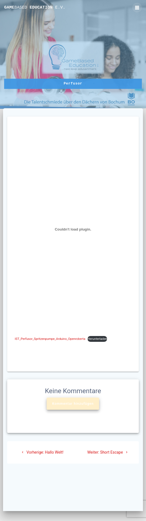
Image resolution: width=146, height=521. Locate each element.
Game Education (34, 8)
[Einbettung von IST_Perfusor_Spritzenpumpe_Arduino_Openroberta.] (73, 229)
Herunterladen (97, 339)
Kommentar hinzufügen (73, 404)
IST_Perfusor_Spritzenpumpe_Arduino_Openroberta (50, 339)
